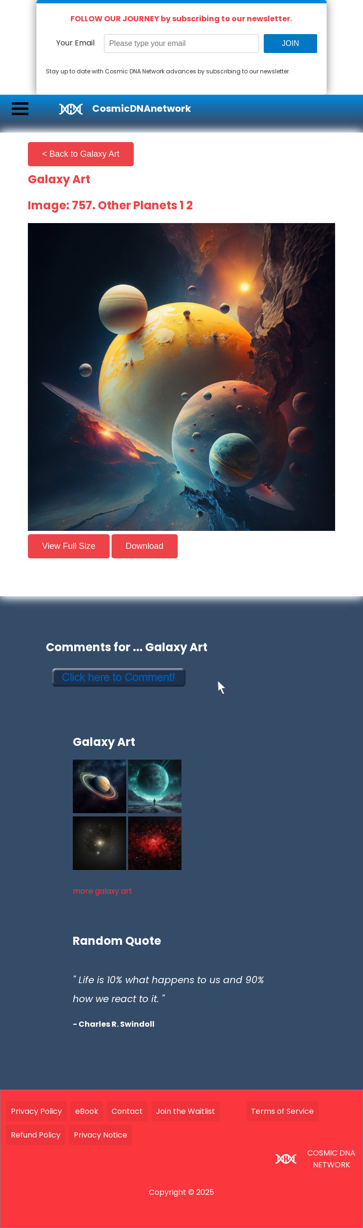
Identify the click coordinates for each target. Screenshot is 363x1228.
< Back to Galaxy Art (81, 154)
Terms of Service (282, 1111)
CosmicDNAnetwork (141, 108)
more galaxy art (102, 891)
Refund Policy (35, 1134)
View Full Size (68, 546)
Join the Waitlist (185, 1111)
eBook (86, 1111)
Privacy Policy (36, 1111)
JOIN (290, 43)
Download (145, 546)
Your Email (75, 42)
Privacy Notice (100, 1134)
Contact (127, 1111)
